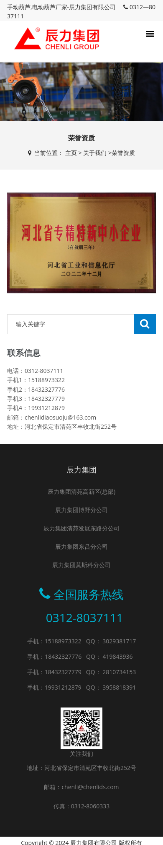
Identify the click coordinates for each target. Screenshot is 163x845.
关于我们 (95, 153)
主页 (71, 153)
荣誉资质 (123, 153)
